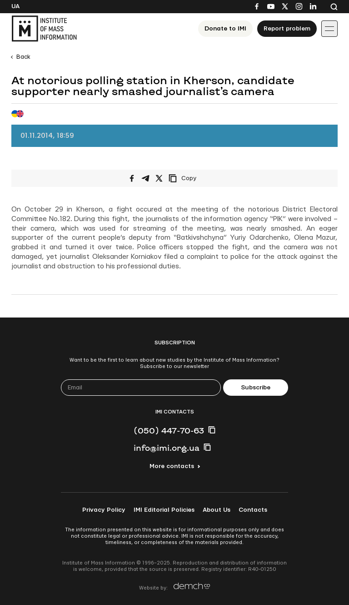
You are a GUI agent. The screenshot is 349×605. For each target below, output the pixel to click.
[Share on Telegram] (145, 178)
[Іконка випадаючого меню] (329, 28)
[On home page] (44, 28)
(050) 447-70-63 (169, 430)
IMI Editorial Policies (164, 510)
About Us (216, 510)
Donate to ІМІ (225, 28)
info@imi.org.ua (166, 448)
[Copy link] (195, 178)
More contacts (172, 466)
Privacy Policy (103, 510)
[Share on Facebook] (132, 178)
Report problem (287, 28)
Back (23, 57)
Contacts (253, 510)
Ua (15, 6)
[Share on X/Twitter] (159, 178)
